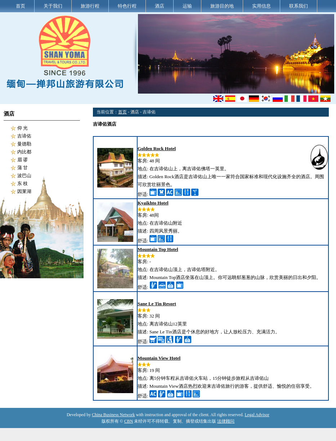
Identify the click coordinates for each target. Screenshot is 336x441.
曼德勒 (24, 144)
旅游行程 (90, 6)
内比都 (24, 151)
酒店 (159, 6)
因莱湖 (24, 191)
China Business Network (113, 414)
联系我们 (298, 6)
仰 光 (22, 128)
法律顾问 (225, 421)
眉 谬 (22, 159)
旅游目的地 (222, 6)
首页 (20, 6)
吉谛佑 (24, 136)
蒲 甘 (22, 167)
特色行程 (127, 6)
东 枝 (22, 183)
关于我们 (53, 6)
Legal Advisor (257, 414)
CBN (128, 421)
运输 (187, 6)
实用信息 (261, 6)
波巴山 (24, 175)
